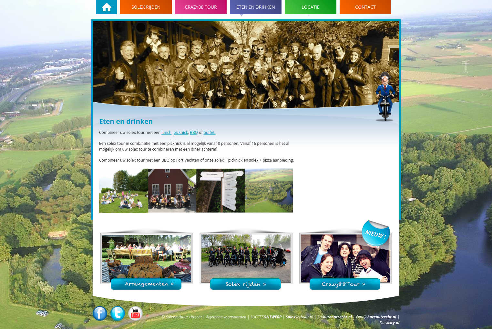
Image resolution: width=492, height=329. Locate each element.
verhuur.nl (300, 317)
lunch (166, 132)
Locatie (310, 7)
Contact (365, 7)
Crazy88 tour (201, 7)
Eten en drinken (255, 7)
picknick (180, 132)
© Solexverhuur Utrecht (182, 317)
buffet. (210, 132)
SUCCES (267, 317)
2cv (335, 317)
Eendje (376, 317)
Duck (389, 322)
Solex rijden (145, 7)
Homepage (106, 7)
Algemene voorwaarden (226, 317)
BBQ (194, 132)
